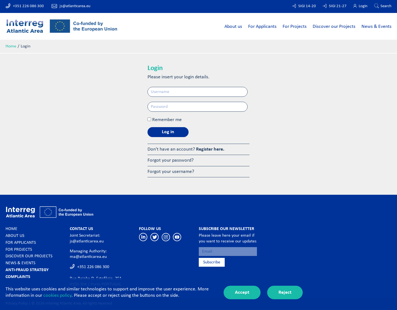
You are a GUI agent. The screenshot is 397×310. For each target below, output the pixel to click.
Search (385, 6)
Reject (284, 292)
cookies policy (57, 295)
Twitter (154, 237)
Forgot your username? (170, 171)
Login (363, 6)
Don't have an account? (185, 149)
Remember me (167, 119)
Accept (242, 292)
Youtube (177, 237)
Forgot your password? (170, 160)
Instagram (166, 237)
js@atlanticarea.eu (75, 6)
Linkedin (143, 237)
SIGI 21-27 (338, 6)
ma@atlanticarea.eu (88, 257)
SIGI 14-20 (307, 6)
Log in (168, 132)
